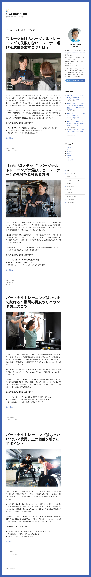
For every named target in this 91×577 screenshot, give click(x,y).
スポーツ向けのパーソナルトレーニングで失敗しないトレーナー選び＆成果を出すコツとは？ (33, 43)
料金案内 (69, 183)
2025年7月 (69, 147)
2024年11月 (70, 161)
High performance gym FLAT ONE (75, 52)
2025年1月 (69, 157)
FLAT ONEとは (71, 173)
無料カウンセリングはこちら (75, 80)
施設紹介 (69, 189)
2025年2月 (69, 155)
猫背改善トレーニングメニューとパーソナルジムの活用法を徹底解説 (75, 131)
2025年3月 (69, 153)
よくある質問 (70, 199)
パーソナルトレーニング (73, 180)
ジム (7, 282)
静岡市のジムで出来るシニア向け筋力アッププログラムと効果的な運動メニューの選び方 (75, 123)
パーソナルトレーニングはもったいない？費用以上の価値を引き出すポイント (33, 439)
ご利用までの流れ (71, 196)
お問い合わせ (70, 202)
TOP (68, 170)
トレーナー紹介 (71, 186)
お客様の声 (69, 193)
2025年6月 (70, 149)
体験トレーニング (71, 176)
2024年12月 (70, 159)
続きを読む (9, 138)
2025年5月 (69, 151)
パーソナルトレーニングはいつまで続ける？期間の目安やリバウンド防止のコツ (33, 302)
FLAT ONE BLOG (16, 14)
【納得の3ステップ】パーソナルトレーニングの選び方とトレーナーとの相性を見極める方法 (33, 170)
